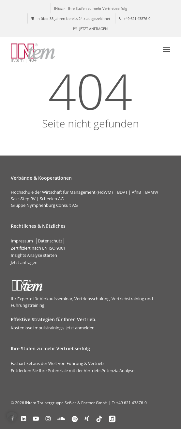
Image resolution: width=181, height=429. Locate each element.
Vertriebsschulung (92, 299)
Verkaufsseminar (56, 299)
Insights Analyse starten (34, 255)
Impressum (22, 241)
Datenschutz (50, 241)
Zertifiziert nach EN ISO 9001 (38, 248)
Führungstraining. (28, 305)
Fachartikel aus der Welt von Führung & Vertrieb (57, 363)
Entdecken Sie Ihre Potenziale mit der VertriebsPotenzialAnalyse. (73, 370)
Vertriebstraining (128, 299)
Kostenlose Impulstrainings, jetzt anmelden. (53, 328)
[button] (166, 49)
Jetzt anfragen (24, 262)
